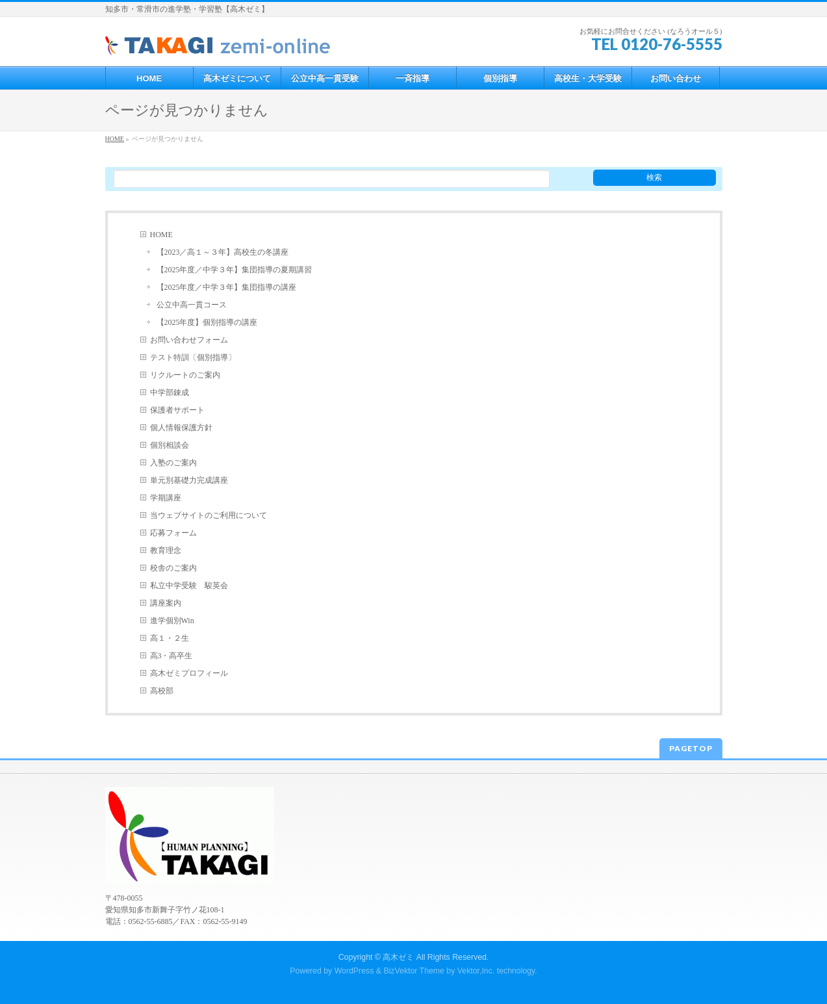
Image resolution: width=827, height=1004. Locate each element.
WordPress (354, 970)
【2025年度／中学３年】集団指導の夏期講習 (234, 269)
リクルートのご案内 (185, 375)
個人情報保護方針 (181, 427)
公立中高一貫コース (192, 304)
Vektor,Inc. (476, 970)
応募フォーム (173, 532)
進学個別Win (172, 620)
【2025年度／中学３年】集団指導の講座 (227, 287)
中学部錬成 (169, 392)
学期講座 (165, 497)
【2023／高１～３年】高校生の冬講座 (223, 252)
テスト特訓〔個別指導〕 (193, 357)
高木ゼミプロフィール (189, 673)
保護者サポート (177, 410)
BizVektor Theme (413, 970)
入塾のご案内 (173, 462)
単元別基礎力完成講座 (189, 480)
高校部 (161, 690)
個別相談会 (169, 445)
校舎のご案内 (173, 568)
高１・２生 (169, 638)
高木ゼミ (398, 957)
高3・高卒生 (171, 655)
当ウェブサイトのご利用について (208, 515)
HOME (161, 234)
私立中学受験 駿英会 (189, 585)
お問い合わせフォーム (189, 339)
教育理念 (165, 550)
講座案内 (165, 603)
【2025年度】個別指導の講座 (207, 322)
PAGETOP (691, 748)
